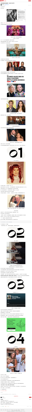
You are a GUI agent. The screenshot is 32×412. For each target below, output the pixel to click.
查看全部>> (30, 399)
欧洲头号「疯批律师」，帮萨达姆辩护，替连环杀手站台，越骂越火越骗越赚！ (9, 402)
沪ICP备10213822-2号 (9, 411)
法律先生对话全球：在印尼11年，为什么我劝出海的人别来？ (7, 401)
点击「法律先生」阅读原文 (4, 390)
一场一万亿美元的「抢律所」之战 (4, 400)
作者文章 (2, 399)
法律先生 (3, 4)
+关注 (30, 397)
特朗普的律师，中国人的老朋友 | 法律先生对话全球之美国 (7, 404)
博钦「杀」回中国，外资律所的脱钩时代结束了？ (6, 403)
